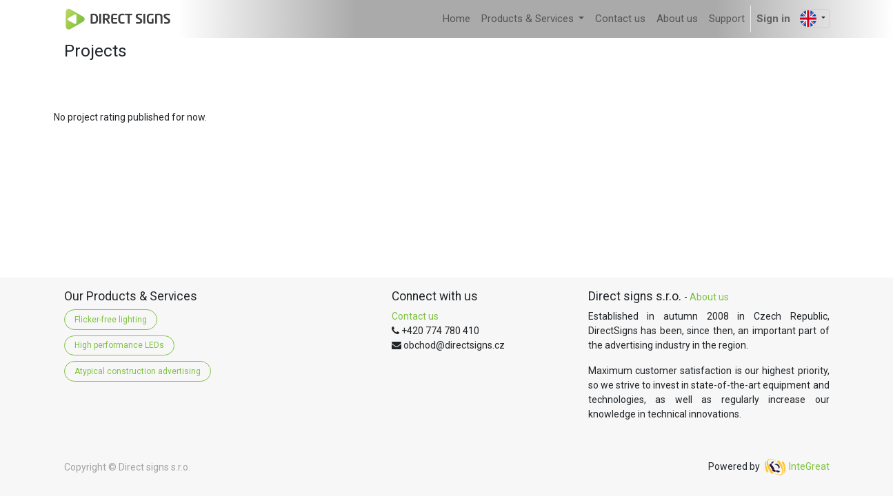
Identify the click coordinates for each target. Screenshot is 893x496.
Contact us (415, 316)
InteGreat (809, 466)
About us (709, 296)
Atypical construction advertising (137, 371)
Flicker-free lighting (110, 319)
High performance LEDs (119, 345)
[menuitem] (456, 19)
